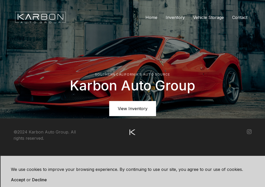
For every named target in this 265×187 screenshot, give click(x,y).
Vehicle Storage (208, 17)
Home (151, 17)
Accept (18, 179)
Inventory (175, 17)
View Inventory (133, 108)
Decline (39, 179)
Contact (239, 17)
